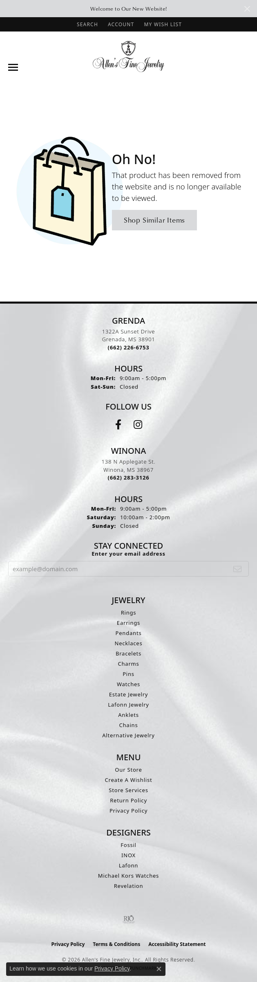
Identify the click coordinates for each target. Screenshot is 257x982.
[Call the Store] (129, 347)
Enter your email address (128, 553)
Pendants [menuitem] (129, 633)
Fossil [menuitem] (128, 845)
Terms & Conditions (116, 944)
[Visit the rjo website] (129, 919)
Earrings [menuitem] (128, 622)
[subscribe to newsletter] (237, 568)
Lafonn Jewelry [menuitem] (128, 704)
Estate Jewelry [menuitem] (128, 694)
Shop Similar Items (154, 220)
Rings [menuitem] (128, 612)
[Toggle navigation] (13, 67)
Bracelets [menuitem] (128, 653)
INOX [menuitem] (128, 855)
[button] (86, 24)
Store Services (128, 790)
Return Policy (128, 800)
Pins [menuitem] (128, 674)
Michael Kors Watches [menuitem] (128, 875)
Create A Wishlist (128, 780)
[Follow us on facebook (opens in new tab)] (118, 425)
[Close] (247, 9)
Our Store (128, 769)
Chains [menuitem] (128, 725)
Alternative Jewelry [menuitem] (128, 735)
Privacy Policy (128, 810)
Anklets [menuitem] (128, 714)
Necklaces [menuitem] (128, 643)
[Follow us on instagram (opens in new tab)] (138, 425)
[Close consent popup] (158, 968)
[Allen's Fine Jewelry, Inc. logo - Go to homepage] (128, 56)
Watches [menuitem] (128, 684)
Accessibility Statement (177, 944)
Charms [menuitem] (128, 663)
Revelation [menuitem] (128, 886)
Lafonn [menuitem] (128, 865)
